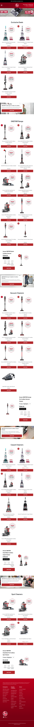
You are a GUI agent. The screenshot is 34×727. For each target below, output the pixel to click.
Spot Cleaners (5, 693)
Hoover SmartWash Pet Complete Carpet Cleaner (25, 43)
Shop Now (9, 47)
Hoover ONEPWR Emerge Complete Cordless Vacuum (9, 92)
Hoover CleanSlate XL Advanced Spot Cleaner (25, 68)
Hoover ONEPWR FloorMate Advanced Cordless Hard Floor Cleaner (25, 166)
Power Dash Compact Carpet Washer (14, 706)
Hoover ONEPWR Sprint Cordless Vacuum (25, 313)
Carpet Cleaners (5, 692)
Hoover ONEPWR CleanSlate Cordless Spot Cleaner (9, 215)
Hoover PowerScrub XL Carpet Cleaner (25, 514)
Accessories (5, 698)
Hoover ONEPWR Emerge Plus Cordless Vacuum (8, 362)
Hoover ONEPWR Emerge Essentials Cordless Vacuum (25, 215)
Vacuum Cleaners (6, 690)
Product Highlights (24, 403)
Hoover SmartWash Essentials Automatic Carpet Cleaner (8, 515)
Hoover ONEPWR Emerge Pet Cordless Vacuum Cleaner (8, 240)
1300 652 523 (30, 4)
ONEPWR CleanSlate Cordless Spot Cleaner (11, 578)
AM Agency (18, 724)
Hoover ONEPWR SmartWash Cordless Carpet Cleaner (25, 142)
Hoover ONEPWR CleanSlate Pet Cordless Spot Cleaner (9, 191)
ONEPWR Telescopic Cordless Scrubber (11, 105)
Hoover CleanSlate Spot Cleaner (25, 638)
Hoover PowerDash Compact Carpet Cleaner (9, 68)
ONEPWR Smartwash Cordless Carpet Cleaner (10, 429)
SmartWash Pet (14, 691)
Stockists (21, 690)
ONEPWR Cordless (6, 689)
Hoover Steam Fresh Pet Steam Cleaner (25, 239)
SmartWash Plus (14, 690)
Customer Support (22, 689)
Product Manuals (22, 704)
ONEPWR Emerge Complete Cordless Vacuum (10, 277)
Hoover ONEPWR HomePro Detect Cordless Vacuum (8, 142)
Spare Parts (5, 701)
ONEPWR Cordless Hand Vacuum (8, 386)
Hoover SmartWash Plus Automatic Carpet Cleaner (8, 43)
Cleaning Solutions (6, 700)
